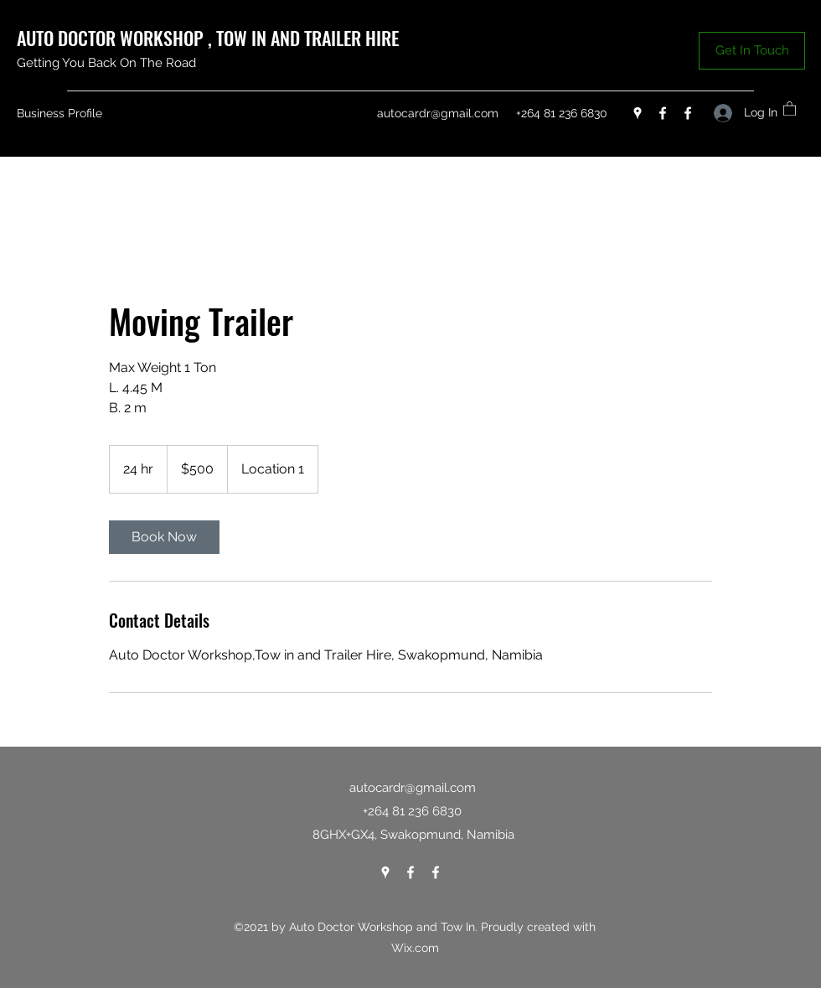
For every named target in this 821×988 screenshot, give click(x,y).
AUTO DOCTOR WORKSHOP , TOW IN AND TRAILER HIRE (210, 37)
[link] (164, 537)
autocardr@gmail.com (437, 113)
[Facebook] (662, 113)
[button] (752, 51)
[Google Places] (637, 113)
